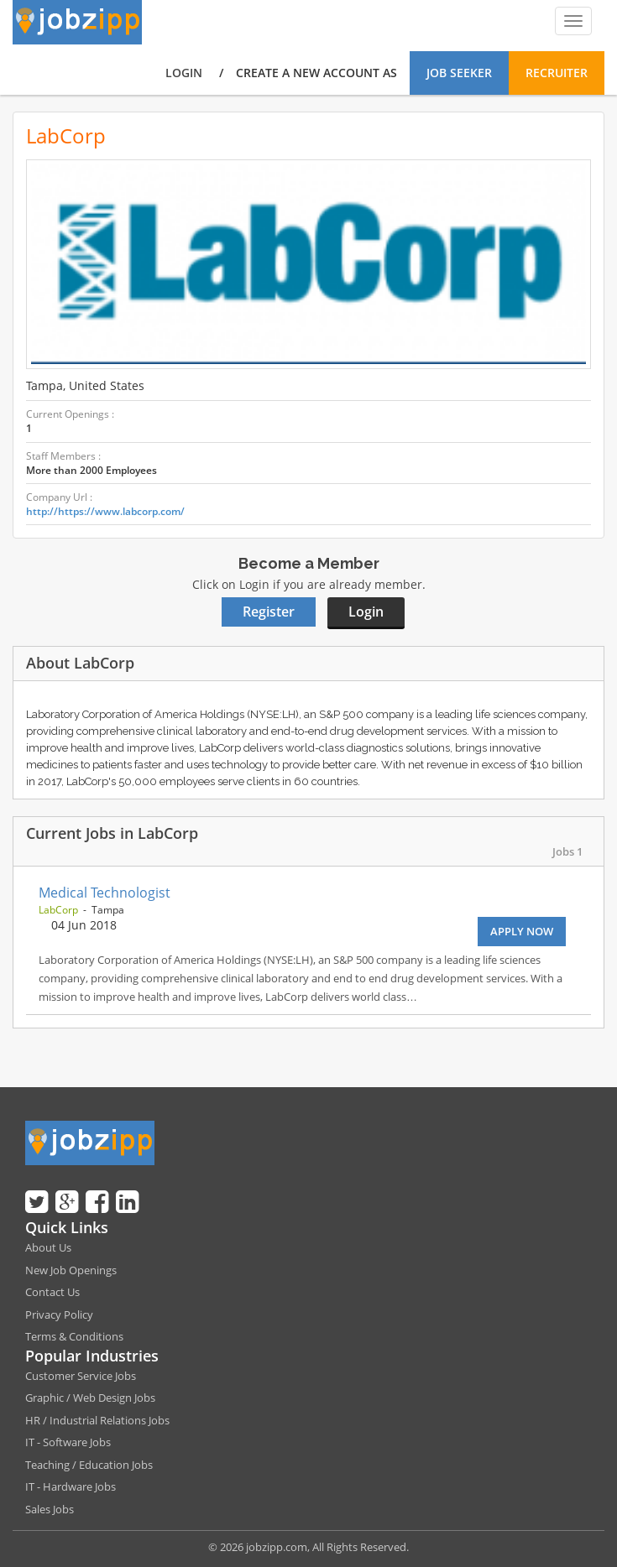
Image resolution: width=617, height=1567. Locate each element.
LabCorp (58, 910)
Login (183, 73)
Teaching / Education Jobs (89, 1464)
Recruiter (556, 73)
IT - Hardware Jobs (70, 1486)
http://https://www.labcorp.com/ (105, 511)
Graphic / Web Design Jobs (90, 1397)
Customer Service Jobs (80, 1375)
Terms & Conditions (74, 1336)
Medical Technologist (104, 892)
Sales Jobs (49, 1509)
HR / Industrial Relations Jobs (97, 1420)
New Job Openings (71, 1270)
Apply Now (521, 931)
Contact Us (52, 1291)
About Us (48, 1247)
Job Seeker (459, 73)
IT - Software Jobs (68, 1442)
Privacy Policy (59, 1314)
